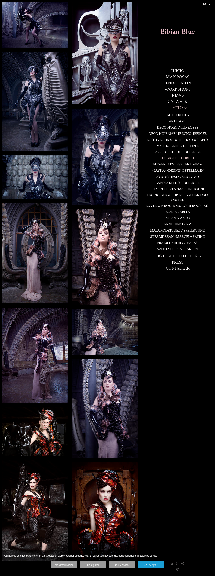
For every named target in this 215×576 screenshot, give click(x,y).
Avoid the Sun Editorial (177, 152)
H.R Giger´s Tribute (178, 158)
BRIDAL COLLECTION (177, 256)
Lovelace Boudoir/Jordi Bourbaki (177, 206)
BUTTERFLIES (178, 115)
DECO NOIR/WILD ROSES (177, 127)
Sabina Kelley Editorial (177, 183)
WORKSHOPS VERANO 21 (177, 249)
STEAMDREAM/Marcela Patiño (177, 237)
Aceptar (150, 565)
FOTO (177, 108)
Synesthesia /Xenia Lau (177, 177)
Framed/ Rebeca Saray (177, 243)
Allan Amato (177, 218)
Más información (64, 565)
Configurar (93, 565)
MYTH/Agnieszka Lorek (177, 146)
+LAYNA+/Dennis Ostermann (178, 170)
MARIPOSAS (177, 77)
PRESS (178, 262)
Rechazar (121, 565)
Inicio (177, 71)
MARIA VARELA (177, 212)
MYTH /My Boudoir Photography (177, 140)
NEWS (178, 95)
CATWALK (177, 101)
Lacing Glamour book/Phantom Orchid (177, 197)
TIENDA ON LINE (178, 83)
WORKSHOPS (178, 89)
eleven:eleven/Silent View (177, 164)
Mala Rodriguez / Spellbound (177, 230)
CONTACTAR (177, 268)
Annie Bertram (178, 224)
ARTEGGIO (178, 121)
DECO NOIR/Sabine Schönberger (178, 134)
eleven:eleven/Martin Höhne (178, 189)
